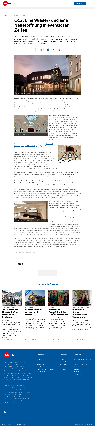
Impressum (9, 424)
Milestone (63, 369)
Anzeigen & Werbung (80, 364)
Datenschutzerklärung (20, 424)
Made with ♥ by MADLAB (89, 424)
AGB (14, 424)
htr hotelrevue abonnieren (82, 359)
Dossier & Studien (42, 372)
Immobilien (63, 364)
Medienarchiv (78, 369)
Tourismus (40, 364)
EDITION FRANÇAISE (80, 3)
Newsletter (63, 362)
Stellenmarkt (64, 367)
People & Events (42, 367)
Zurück (5, 15)
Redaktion (77, 362)
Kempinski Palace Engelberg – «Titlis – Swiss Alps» (33, 145)
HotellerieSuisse (79, 374)
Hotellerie (40, 359)
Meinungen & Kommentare (45, 369)
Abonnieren (77, 367)
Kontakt (76, 372)
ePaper (62, 359)
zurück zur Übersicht (20, 264)
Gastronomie (41, 362)
